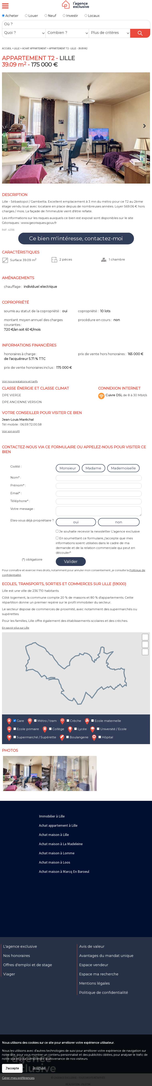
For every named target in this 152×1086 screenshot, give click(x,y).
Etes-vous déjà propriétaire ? (32, 520)
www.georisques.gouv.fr (39, 223)
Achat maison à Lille (54, 834)
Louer (31, 16)
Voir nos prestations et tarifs (20, 381)
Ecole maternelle (102, 721)
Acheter (10, 16)
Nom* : (15, 477)
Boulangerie (73, 737)
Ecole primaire (22, 729)
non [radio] (118, 522)
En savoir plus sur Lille (15, 627)
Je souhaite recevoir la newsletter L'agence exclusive (99, 531)
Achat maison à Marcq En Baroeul (64, 871)
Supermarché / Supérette (31, 737)
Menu (5, 6)
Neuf (50, 16)
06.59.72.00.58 (31, 424)
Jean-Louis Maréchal (18, 419)
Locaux (92, 16)
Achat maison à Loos (54, 862)
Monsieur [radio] (68, 468)
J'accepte (12, 1068)
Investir (70, 16)
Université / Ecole (108, 729)
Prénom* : (18, 485)
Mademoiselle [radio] (123, 468)
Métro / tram (42, 721)
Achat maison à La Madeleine (61, 844)
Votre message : (22, 509)
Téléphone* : (20, 501)
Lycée (77, 729)
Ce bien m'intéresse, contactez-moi (76, 238)
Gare (15, 721)
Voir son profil (11, 431)
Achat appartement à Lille (58, 825)
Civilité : (15, 466)
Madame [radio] (93, 468)
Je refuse (39, 1068)
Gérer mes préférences (18, 1078)
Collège (53, 729)
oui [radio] (76, 522)
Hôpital (102, 737)
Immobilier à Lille (52, 816)
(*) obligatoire (32, 559)
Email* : (16, 493)
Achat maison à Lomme (56, 853)
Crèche (70, 721)
